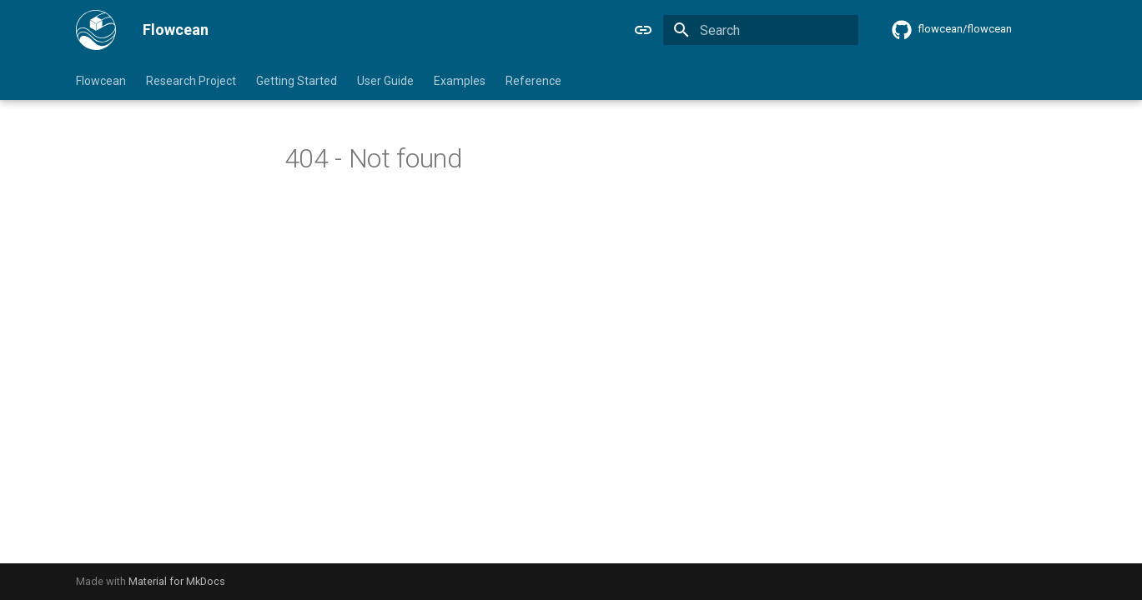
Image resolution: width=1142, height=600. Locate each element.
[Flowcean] (96, 30)
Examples (459, 81)
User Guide (385, 81)
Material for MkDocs (176, 581)
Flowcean (101, 81)
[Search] (760, 30)
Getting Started (296, 81)
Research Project (191, 81)
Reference (533, 81)
